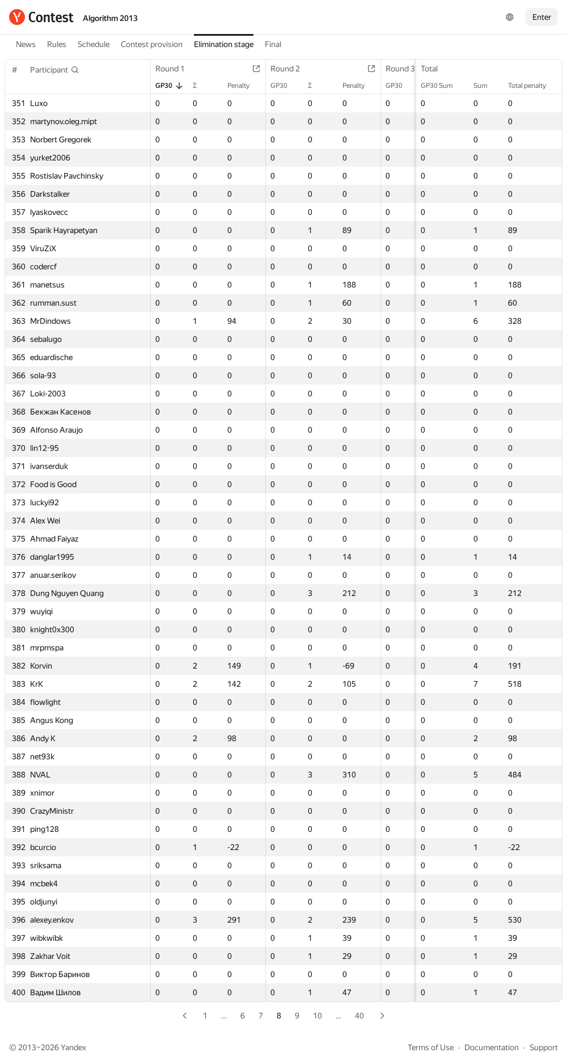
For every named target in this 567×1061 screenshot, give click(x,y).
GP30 (169, 85)
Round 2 (290, 68)
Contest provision (152, 44)
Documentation (491, 1047)
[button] (54, 69)
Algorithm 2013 (110, 18)
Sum (486, 85)
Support (544, 1047)
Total (435, 68)
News (26, 44)
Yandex (73, 1047)
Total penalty (532, 85)
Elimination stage (223, 44)
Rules (56, 44)
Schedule (93, 44)
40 (359, 1015)
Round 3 (406, 68)
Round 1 (175, 68)
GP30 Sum (442, 85)
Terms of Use (431, 1047)
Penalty (244, 85)
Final (273, 44)
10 (317, 1015)
